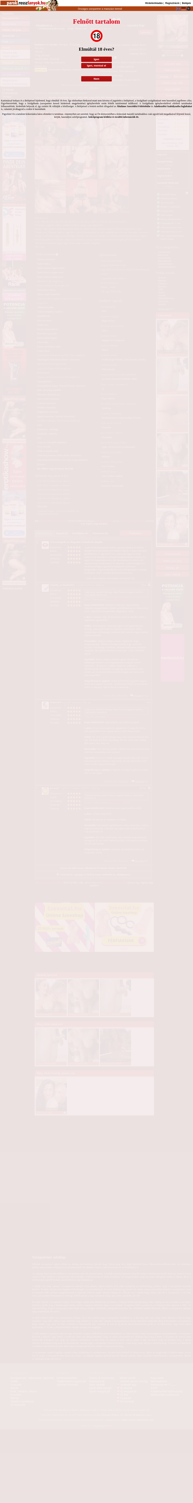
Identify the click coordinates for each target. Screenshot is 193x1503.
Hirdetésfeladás (154, 3)
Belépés (186, 3)
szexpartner (95, 8)
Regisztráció (172, 3)
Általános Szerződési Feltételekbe (133, 106)
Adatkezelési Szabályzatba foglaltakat (173, 106)
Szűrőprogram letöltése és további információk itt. (113, 117)
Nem (96, 78)
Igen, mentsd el (96, 65)
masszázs (109, 8)
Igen (96, 59)
